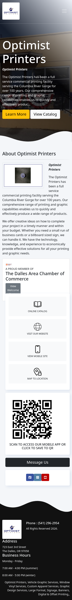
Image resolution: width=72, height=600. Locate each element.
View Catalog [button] (45, 114)
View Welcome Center (13, 290)
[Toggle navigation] (64, 11)
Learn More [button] (16, 114)
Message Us (37, 462)
